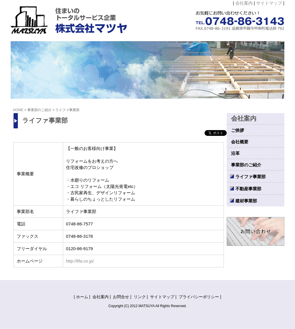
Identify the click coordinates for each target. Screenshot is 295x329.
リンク (140, 296)
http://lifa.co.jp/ (80, 260)
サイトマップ (269, 3)
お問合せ (121, 296)
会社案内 (244, 3)
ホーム (82, 296)
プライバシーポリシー (199, 296)
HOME (18, 110)
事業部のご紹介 (39, 110)
